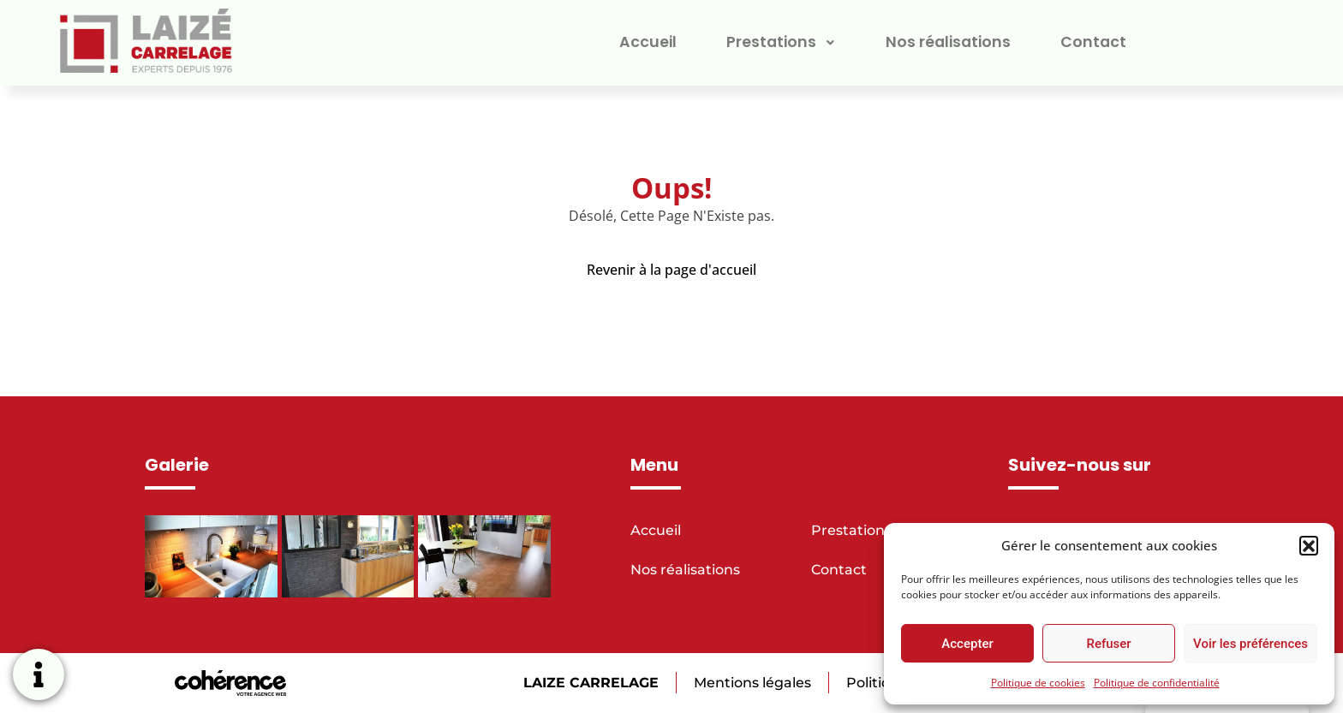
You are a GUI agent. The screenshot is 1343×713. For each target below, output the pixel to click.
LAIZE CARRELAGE (588, 682)
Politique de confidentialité (1157, 682)
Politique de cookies (1038, 682)
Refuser (1108, 643)
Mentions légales (750, 682)
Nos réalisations (950, 42)
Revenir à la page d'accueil (671, 269)
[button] (1308, 545)
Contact (1098, 42)
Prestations (778, 42)
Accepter (967, 643)
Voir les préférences (1250, 643)
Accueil (642, 42)
